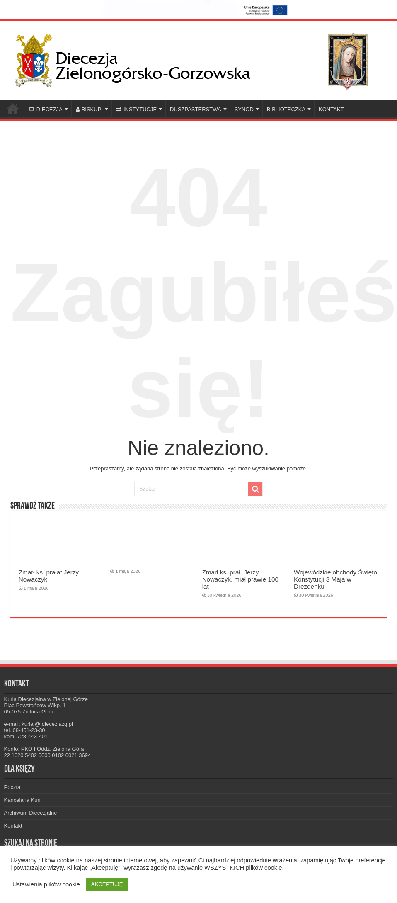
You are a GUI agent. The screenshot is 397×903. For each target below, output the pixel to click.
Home (13, 108)
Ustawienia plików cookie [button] (46, 884)
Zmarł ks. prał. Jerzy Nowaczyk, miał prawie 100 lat (240, 579)
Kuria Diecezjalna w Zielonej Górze (46, 699)
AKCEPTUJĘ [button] (107, 884)
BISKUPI (89, 109)
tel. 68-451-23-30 (24, 730)
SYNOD (244, 109)
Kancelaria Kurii (23, 800)
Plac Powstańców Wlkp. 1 (35, 705)
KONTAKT (331, 109)
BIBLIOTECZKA (286, 109)
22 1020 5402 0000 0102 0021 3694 (47, 755)
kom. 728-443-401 (26, 736)
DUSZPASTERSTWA (195, 109)
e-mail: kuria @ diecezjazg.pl (38, 724)
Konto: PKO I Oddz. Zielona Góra (44, 749)
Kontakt (13, 826)
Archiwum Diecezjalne (30, 813)
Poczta (12, 787)
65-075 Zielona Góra (28, 711)
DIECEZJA (46, 109)
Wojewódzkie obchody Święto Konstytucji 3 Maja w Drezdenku (335, 579)
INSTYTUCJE (136, 109)
